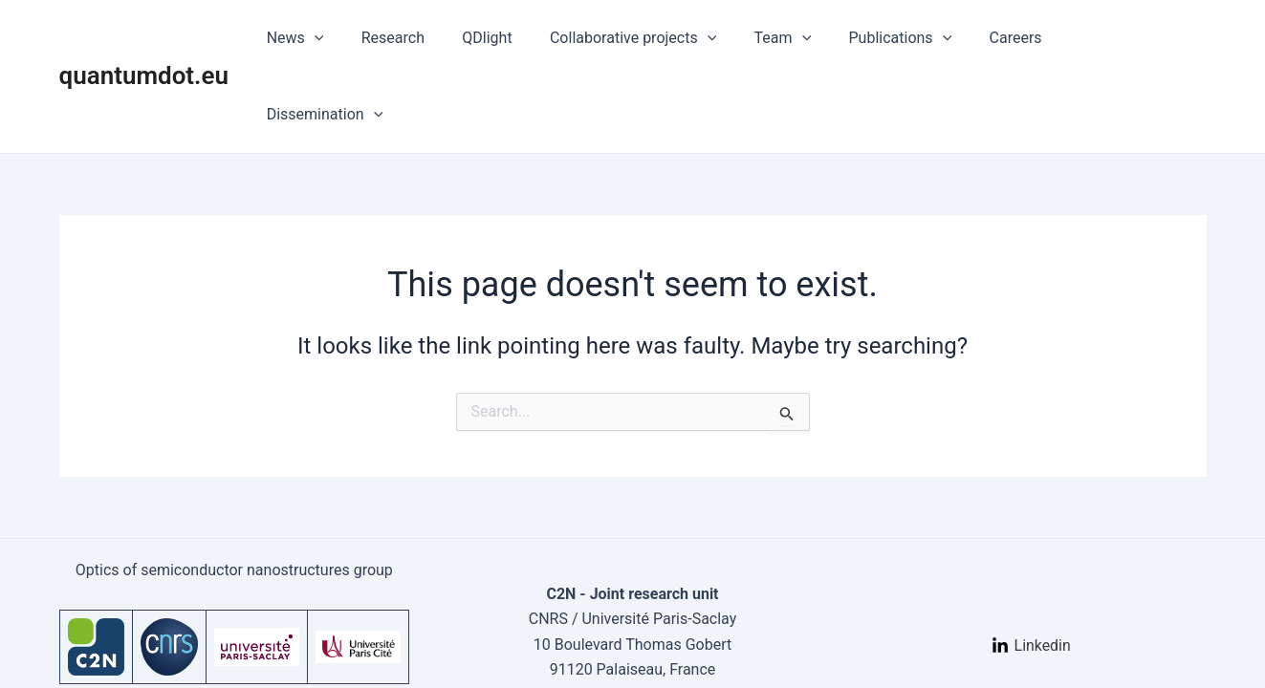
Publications (909, 38)
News (339, 38)
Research (430, 38)
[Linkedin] (1031, 582)
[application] (358, 38)
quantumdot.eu (144, 37)
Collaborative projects (656, 38)
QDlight (517, 38)
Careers (1018, 38)
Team (799, 38)
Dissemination (1133, 38)
